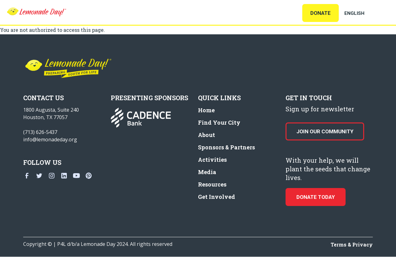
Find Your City (219, 122)
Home (206, 110)
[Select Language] (362, 13)
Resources (212, 184)
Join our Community (324, 131)
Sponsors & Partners (226, 147)
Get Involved (216, 196)
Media (207, 172)
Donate (320, 13)
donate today (315, 197)
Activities (212, 159)
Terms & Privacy (352, 244)
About (206, 135)
